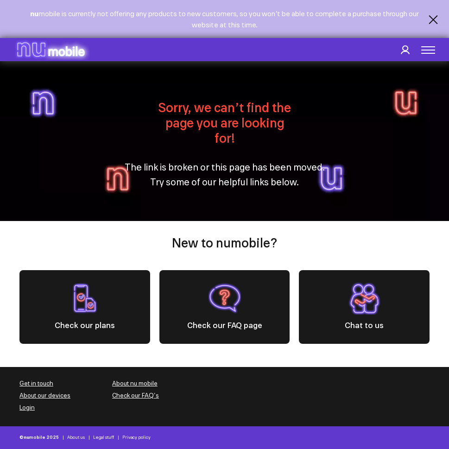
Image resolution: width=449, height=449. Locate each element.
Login (27, 407)
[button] (428, 50)
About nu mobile (135, 383)
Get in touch (36, 383)
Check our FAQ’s (135, 395)
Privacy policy (136, 437)
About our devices (44, 395)
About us (76, 437)
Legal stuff (103, 437)
